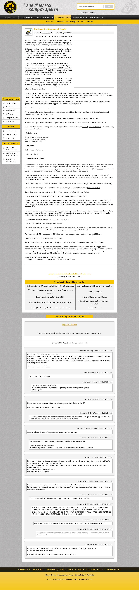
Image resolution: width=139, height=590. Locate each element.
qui (110, 183)
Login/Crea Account (69, 325)
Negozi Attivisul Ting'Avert (10, 160)
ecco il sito (84, 192)
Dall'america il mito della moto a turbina (50, 297)
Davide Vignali (72, 579)
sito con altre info (95, 127)
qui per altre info (46, 114)
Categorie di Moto (12, 118)
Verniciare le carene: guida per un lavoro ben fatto (94, 286)
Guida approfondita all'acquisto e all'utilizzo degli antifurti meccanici (50, 286)
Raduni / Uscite (80, 17)
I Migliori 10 (10, 138)
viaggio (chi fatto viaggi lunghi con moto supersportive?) (50, 308)
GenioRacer (46, 33)
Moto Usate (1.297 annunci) (11, 149)
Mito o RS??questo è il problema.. (95, 297)
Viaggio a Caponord (95, 291)
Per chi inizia (10, 107)
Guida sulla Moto (63, 17)
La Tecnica (9, 114)
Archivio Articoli (11, 131)
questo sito (99, 169)
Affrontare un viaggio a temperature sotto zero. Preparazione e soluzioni (50, 291)
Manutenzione (11, 110)
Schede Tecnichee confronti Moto (11, 154)
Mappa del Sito (50, 575)
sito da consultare (94, 188)
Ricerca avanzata (89, 12)
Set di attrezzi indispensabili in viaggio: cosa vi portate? (94, 302)
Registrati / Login (45, 17)
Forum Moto (27, 17)
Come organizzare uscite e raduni (69, 276)
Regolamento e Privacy (65, 575)
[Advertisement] (23, 64)
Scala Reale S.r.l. (58, 579)
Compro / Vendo (97, 17)
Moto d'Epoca (10, 121)
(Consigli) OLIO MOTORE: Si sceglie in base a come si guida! (50, 302)
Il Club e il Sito (11, 103)
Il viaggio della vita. (95, 308)
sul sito (84, 127)
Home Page (10, 17)
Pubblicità (90, 575)
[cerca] (90, 6)
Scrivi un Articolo (11, 134)
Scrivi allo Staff (80, 575)
